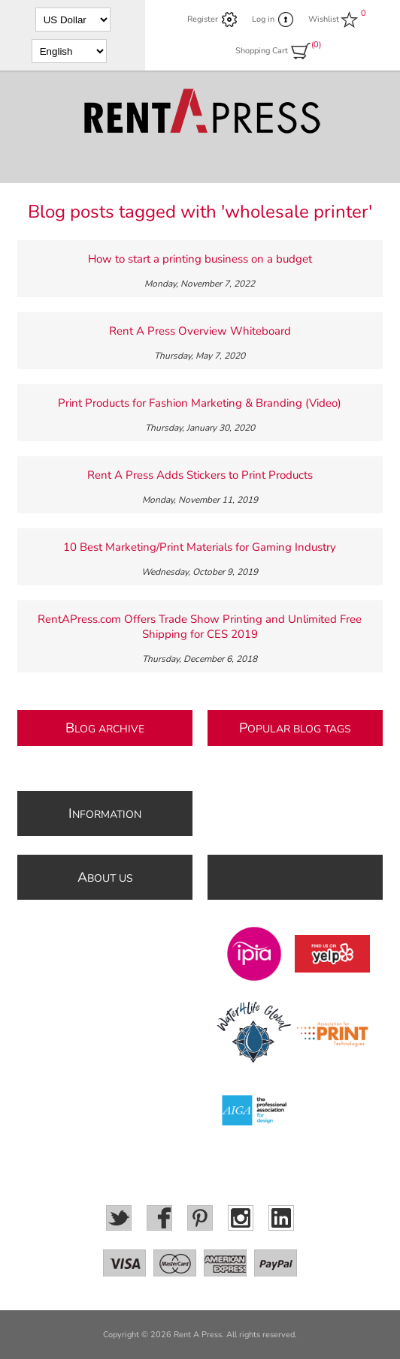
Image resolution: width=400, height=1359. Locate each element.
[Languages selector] (69, 51)
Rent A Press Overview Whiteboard (200, 330)
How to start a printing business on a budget (200, 258)
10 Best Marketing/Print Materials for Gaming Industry (199, 547)
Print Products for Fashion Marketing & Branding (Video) (199, 402)
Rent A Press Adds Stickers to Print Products (200, 475)
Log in (263, 19)
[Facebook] (159, 1218)
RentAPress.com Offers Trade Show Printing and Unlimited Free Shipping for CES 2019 (200, 627)
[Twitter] (119, 1218)
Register (202, 19)
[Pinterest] (200, 1218)
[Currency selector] (73, 20)
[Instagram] (241, 1218)
